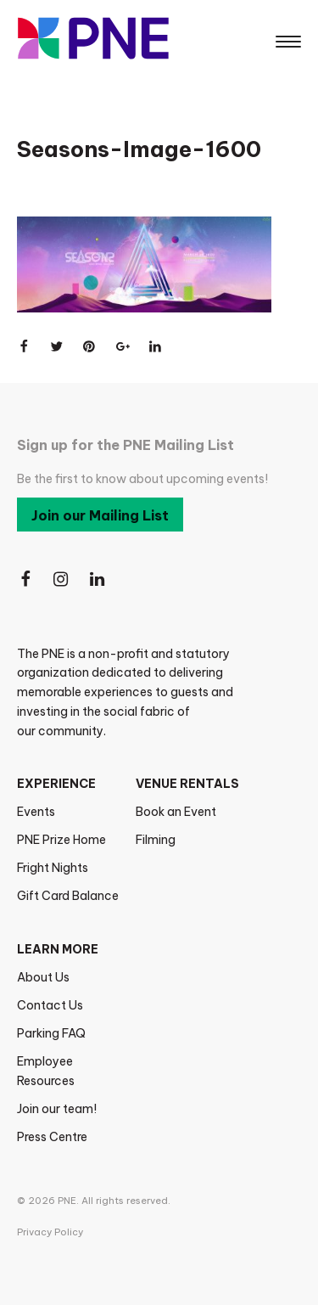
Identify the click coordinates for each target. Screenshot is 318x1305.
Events (36, 811)
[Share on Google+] (123, 346)
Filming (156, 839)
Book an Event (176, 811)
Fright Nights (52, 867)
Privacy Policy (50, 1232)
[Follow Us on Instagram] (61, 579)
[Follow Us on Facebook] (25, 579)
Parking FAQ (51, 1033)
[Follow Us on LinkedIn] (98, 579)
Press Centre (52, 1137)
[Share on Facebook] (24, 346)
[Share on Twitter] (57, 346)
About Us (43, 977)
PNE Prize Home (61, 839)
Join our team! (57, 1109)
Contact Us (50, 1005)
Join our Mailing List (100, 515)
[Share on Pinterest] (90, 346)
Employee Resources (46, 1071)
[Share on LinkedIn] (156, 346)
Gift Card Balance (68, 895)
